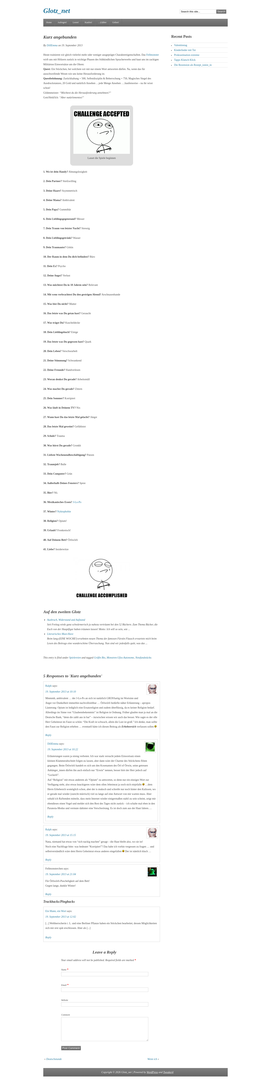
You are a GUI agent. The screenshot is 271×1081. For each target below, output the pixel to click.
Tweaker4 (168, 1076)
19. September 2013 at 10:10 (60, 691)
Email (64, 985)
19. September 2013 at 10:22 (62, 749)
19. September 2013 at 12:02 (60, 916)
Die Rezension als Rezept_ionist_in (193, 65)
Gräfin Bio (99, 657)
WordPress (152, 1076)
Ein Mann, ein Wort (55, 911)
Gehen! (115, 22)
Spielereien (75, 657)
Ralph (48, 685)
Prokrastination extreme (186, 55)
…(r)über (102, 22)
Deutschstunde (54, 1063)
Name (63, 969)
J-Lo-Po (77, 502)
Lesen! (76, 22)
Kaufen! (88, 22)
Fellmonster (152, 54)
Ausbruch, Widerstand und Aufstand (66, 619)
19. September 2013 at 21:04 (60, 874)
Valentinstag (180, 45)
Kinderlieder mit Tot (185, 50)
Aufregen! (62, 22)
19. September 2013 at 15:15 (60, 835)
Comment (65, 1014)
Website (64, 1000)
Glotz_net (56, 10)
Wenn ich (152, 1063)
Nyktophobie (64, 511)
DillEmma (52, 45)
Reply (48, 735)
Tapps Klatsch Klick (185, 59)
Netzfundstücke (143, 657)
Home (49, 22)
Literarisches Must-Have (60, 634)
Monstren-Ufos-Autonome (120, 657)
